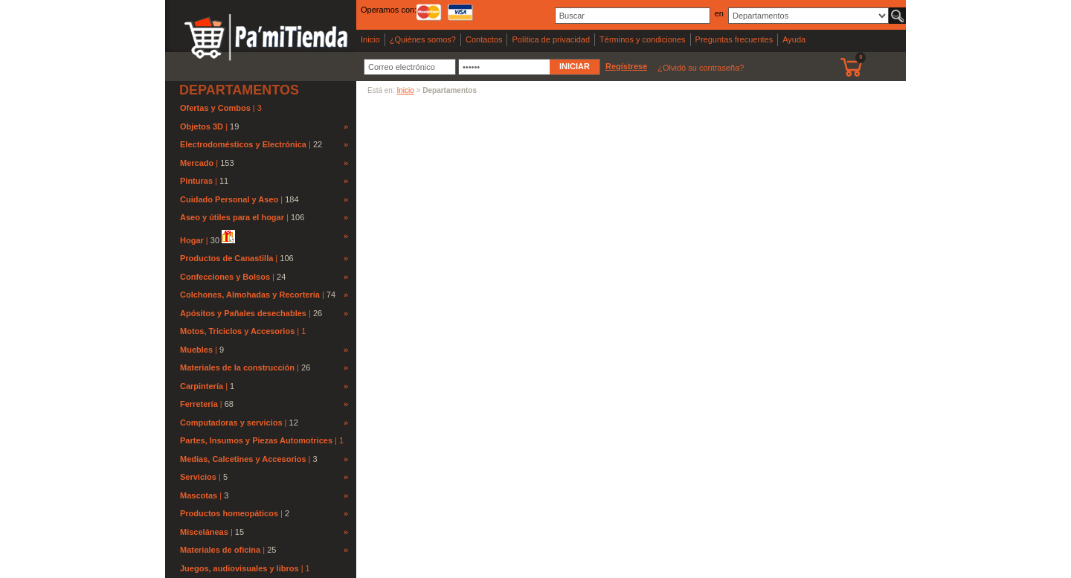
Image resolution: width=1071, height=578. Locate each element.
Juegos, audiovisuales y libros (240, 568)
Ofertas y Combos (216, 107)
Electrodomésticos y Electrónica (243, 144)
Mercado (196, 162)
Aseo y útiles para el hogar (232, 217)
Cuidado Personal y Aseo (229, 199)
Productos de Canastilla (226, 258)
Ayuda (793, 39)
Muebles (196, 349)
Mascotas (198, 495)
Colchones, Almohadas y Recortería (250, 294)
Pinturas (196, 180)
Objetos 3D (201, 126)
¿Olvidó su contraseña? (700, 67)
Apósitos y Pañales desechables (243, 313)
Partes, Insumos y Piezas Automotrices (257, 440)
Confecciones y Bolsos (225, 276)
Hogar (192, 240)
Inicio (370, 39)
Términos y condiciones (642, 39)
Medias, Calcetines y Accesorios (243, 459)
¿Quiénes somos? (423, 39)
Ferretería (199, 403)
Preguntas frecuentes (734, 39)
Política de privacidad (551, 39)
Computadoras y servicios (231, 422)
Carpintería (201, 386)
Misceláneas (204, 531)
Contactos (484, 39)
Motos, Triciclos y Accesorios (238, 331)
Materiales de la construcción (237, 367)
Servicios (198, 476)
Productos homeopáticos (229, 513)
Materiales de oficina (220, 549)
